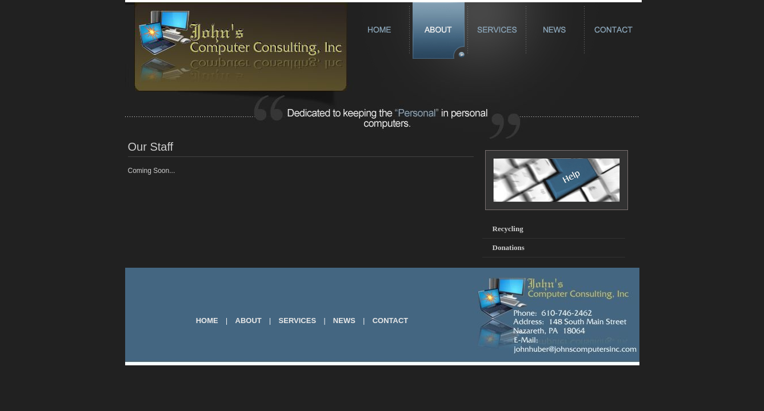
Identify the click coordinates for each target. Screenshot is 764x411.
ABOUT (248, 320)
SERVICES (298, 320)
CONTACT (391, 320)
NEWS (344, 320)
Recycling (508, 228)
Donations (509, 247)
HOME (207, 320)
